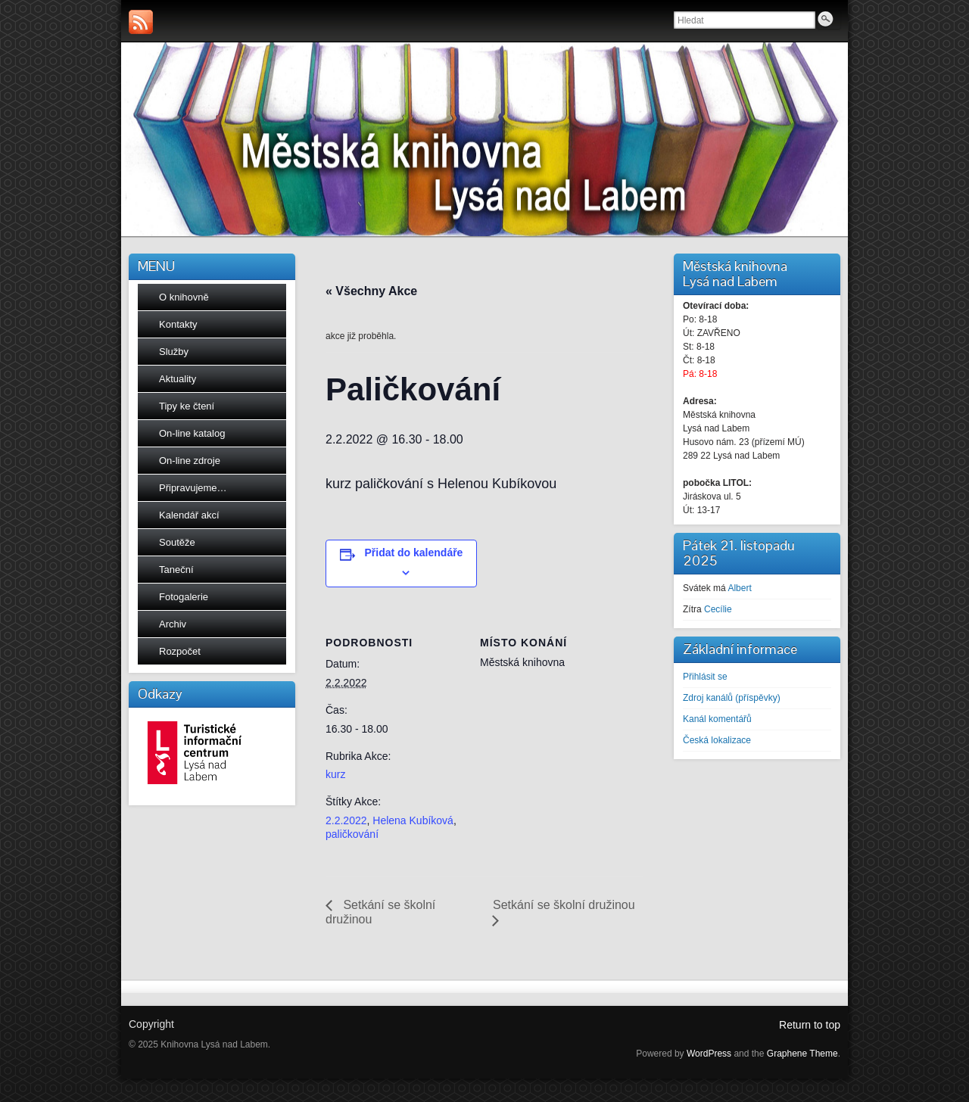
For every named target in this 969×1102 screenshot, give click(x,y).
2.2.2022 (346, 820)
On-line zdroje (189, 460)
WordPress (709, 1053)
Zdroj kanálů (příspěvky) (731, 698)
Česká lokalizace (717, 740)
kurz (335, 774)
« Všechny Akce (371, 291)
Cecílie (718, 609)
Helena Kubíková (412, 820)
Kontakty (178, 324)
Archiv (172, 624)
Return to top (809, 1025)
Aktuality (177, 378)
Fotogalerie (183, 596)
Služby (174, 351)
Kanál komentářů (717, 719)
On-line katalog (192, 433)
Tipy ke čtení (186, 406)
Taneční (176, 569)
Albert (739, 588)
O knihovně (184, 297)
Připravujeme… (193, 487)
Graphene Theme (802, 1053)
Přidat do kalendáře (413, 552)
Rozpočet (180, 651)
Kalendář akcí (189, 515)
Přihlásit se (705, 676)
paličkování (352, 834)
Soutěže (177, 542)
